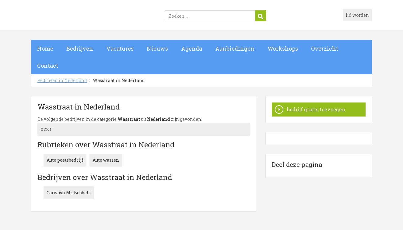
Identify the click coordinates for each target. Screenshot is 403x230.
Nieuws (157, 48)
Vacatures (120, 48)
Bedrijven (79, 48)
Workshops (283, 48)
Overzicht (324, 48)
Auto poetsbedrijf (65, 160)
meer (45, 129)
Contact (47, 65)
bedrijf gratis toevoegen (316, 109)
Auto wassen (106, 160)
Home (45, 48)
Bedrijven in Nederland (107, 16)
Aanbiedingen (234, 48)
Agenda (191, 48)
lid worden (357, 15)
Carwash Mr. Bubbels (69, 193)
